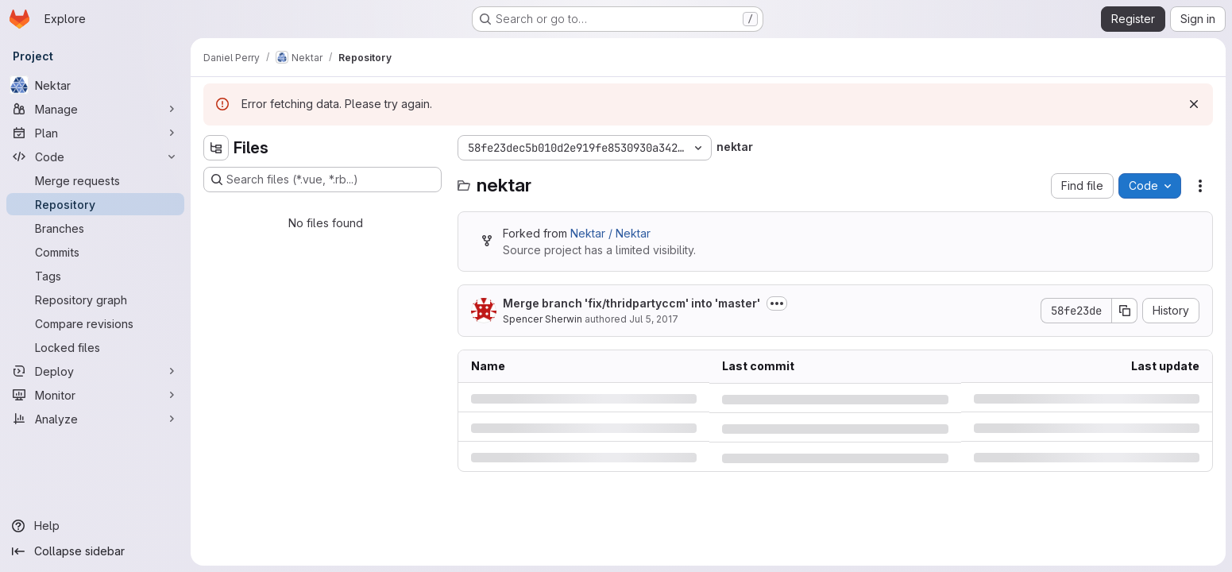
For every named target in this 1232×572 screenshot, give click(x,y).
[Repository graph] (95, 299)
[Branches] (95, 228)
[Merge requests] (95, 180)
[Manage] (95, 109)
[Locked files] (95, 347)
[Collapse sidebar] (95, 551)
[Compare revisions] (95, 323)
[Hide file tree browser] (216, 147)
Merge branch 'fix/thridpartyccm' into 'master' (631, 303)
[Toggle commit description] (777, 303)
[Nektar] (95, 85)
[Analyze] (95, 419)
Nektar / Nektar (610, 233)
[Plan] (95, 133)
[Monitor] (95, 395)
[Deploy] (95, 371)
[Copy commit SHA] (1124, 310)
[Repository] (95, 204)
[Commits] (95, 252)
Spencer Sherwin (542, 319)
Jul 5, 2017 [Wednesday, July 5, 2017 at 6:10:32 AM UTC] (653, 319)
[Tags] (95, 276)
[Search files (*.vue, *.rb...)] (322, 179)
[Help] (95, 526)
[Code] (95, 156)
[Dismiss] (1193, 104)
